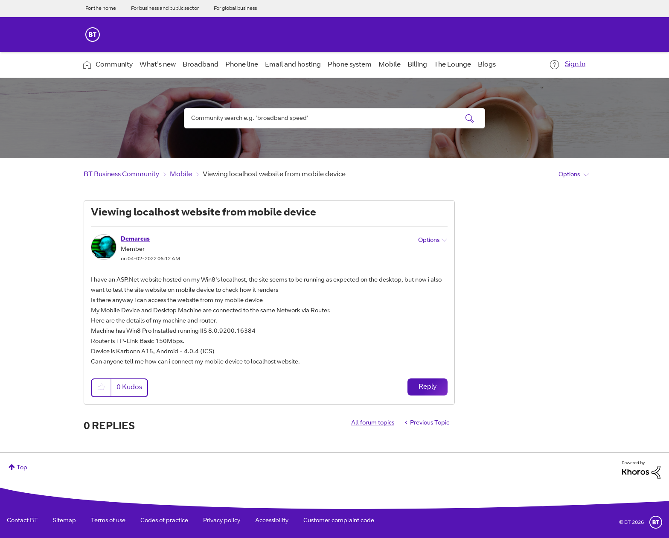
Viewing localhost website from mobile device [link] (274, 174)
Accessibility (271, 521)
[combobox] (334, 118)
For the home (100, 8)
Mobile (389, 64)
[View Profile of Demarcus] (135, 239)
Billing (417, 64)
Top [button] (22, 468)
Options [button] (569, 175)
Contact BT (22, 521)
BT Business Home (92, 34)
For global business (235, 8)
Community (114, 64)
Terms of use (108, 521)
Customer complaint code (338, 521)
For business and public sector (165, 8)
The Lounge (452, 64)
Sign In (575, 64)
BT (655, 522)
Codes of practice (164, 521)
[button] (101, 387)
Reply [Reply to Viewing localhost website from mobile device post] (427, 387)
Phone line (241, 64)
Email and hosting (293, 64)
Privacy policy (221, 521)
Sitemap (64, 521)
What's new (158, 64)
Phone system (350, 64)
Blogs (487, 64)
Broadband (200, 64)
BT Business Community (121, 174)
